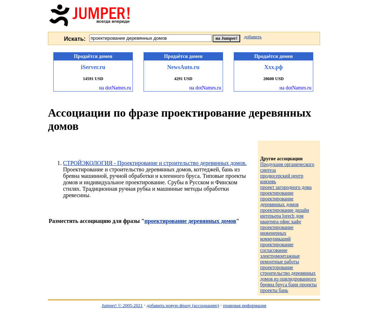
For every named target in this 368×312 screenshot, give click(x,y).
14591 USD (93, 78)
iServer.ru (93, 67)
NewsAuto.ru (183, 67)
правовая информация (244, 305)
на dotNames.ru (115, 88)
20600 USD (273, 78)
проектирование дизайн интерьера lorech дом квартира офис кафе (284, 216)
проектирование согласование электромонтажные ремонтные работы (280, 253)
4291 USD (183, 78)
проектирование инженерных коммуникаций (277, 233)
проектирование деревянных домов (190, 221)
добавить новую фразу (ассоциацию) (183, 305)
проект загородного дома (286, 187)
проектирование (277, 193)
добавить (252, 36)
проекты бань (274, 290)
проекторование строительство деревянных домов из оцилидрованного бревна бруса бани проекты (288, 276)
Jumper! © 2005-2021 (122, 305)
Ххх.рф (273, 67)
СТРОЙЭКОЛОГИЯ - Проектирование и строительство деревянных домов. (155, 163)
